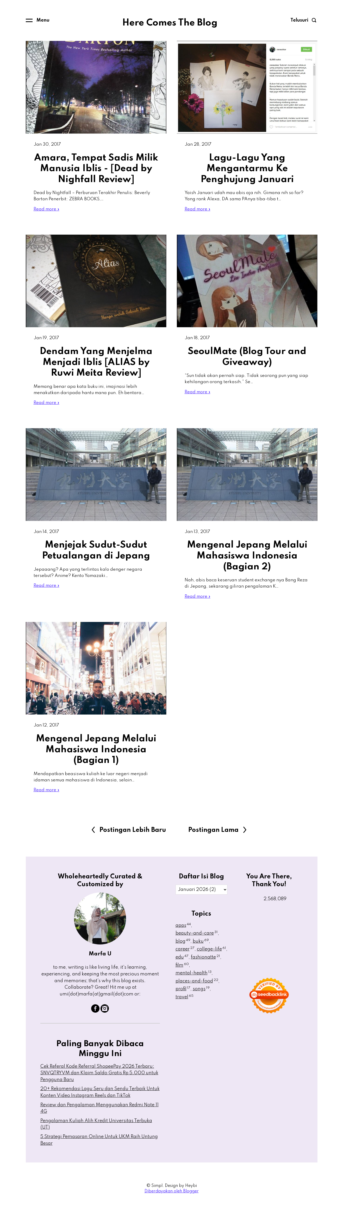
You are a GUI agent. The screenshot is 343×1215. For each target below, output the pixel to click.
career (185, 957)
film (182, 972)
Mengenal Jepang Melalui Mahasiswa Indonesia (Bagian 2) (247, 560)
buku (201, 949)
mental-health (193, 981)
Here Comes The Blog (169, 23)
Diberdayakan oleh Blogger (172, 1199)
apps (183, 933)
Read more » (47, 211)
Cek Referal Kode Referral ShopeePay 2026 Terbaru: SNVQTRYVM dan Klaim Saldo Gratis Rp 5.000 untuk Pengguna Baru (99, 1081)
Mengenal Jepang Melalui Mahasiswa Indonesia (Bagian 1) (96, 755)
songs (201, 996)
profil (183, 996)
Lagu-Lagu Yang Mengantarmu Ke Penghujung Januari (247, 168)
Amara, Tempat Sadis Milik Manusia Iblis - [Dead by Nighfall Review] (96, 168)
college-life (211, 957)
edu (182, 965)
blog (183, 949)
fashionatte (205, 965)
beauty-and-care (197, 941)
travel (185, 1004)
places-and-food (197, 989)
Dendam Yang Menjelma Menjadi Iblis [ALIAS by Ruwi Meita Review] (96, 364)
